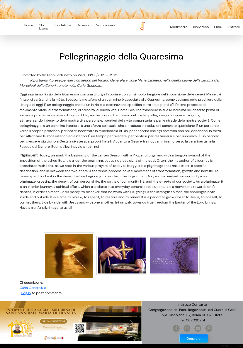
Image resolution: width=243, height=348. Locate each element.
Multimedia (178, 27)
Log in (26, 293)
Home (28, 25)
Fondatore (62, 25)
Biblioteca (201, 27)
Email (217, 27)
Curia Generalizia (33, 287)
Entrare (234, 27)
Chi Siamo (43, 27)
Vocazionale (106, 25)
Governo (83, 25)
